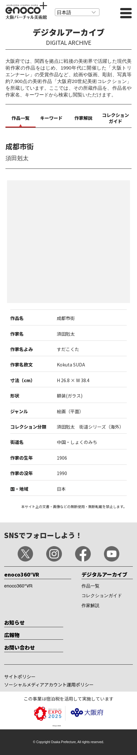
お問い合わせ (19, 647)
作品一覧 (90, 586)
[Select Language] (77, 12)
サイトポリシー (20, 676)
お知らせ (14, 622)
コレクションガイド (101, 596)
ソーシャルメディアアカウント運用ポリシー (49, 684)
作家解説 (90, 605)
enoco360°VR (21, 574)
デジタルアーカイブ (104, 574)
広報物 (12, 635)
